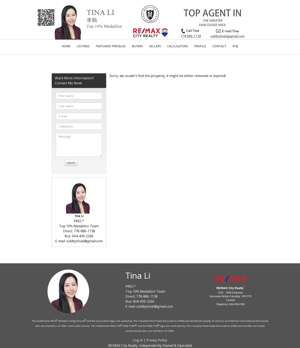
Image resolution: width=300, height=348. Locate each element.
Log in (138, 340)
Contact (219, 46)
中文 (235, 46)
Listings (83, 46)
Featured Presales (111, 46)
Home (66, 46)
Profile (200, 46)
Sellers (155, 46)
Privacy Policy (156, 340)
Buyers (137, 46)
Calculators (177, 46)
